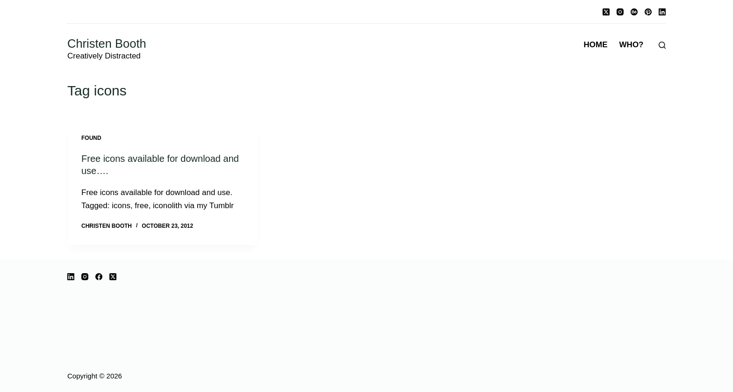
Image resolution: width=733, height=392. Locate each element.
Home (596, 44)
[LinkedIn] (662, 11)
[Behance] (634, 11)
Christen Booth (106, 43)
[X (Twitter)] (606, 11)
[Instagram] (620, 11)
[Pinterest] (648, 11)
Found (91, 138)
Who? (631, 44)
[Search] (662, 45)
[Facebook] (98, 276)
